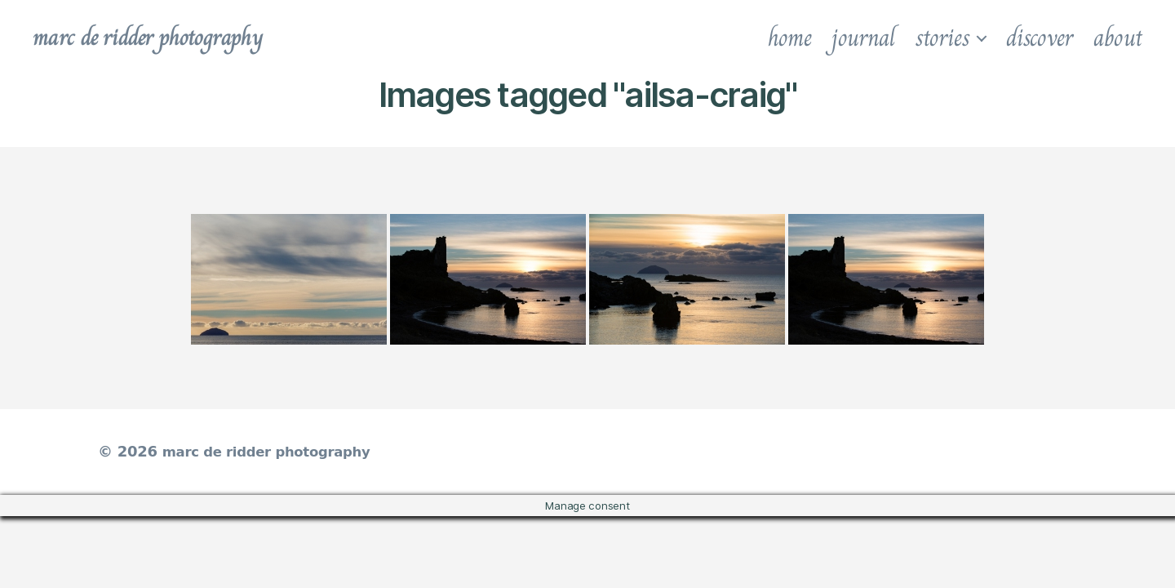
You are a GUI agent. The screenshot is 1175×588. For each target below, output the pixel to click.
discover (1039, 37)
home (790, 37)
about (1117, 37)
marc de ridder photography (161, 37)
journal (862, 37)
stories (942, 37)
